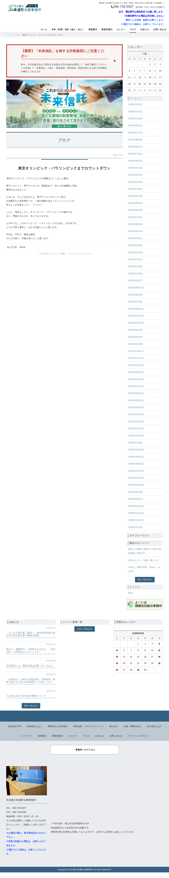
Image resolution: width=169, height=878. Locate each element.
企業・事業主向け (132, 731)
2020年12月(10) (136, 435)
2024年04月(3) (135, 175)
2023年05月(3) (135, 231)
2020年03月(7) (135, 499)
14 (145, 77)
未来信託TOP (14, 731)
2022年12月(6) (135, 266)
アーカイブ (136, 98)
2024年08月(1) (135, 147)
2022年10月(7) (135, 280)
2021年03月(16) (136, 414)
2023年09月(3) (135, 203)
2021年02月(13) (136, 421)
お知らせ (144, 29)
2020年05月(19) (136, 485)
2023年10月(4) (135, 196)
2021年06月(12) (136, 393)
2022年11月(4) (135, 273)
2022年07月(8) (135, 302)
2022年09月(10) (136, 287)
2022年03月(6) (135, 330)
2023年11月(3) (135, 189)
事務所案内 (106, 29)
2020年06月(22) (136, 478)
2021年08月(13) (136, 379)
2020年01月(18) (136, 513)
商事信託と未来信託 (58, 731)
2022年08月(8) (135, 295)
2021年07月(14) (136, 386)
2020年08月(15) (136, 464)
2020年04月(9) (135, 492)
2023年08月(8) (135, 210)
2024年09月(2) (135, 139)
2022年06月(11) (136, 309)
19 (134, 84)
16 (155, 77)
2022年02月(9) (135, 337)
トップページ (25, 741)
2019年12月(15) (136, 520)
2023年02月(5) (135, 252)
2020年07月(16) (136, 471)
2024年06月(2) (135, 161)
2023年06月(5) (135, 224)
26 (134, 90)
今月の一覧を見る (84, 629)
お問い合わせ (159, 29)
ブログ (133, 29)
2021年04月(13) (136, 407)
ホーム (44, 29)
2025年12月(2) (135, 118)
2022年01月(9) (135, 344)
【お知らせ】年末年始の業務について (27, 701)
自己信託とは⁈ (154, 731)
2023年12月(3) (135, 182)
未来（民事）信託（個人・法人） (67, 29)
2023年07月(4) (135, 217)
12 (134, 77)
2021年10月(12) (136, 365)
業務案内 (93, 29)
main (62, 254)
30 (155, 90)
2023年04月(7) (135, 238)
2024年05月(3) (135, 168)
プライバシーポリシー (139, 741)
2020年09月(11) (136, 457)
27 (139, 90)
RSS (130, 593)
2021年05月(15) (136, 400)
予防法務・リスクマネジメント (88, 731)
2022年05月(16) (136, 316)
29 (150, 90)
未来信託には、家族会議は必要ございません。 (29, 667)
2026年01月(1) (135, 111)
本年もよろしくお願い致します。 (144, 560)
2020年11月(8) (135, 442)
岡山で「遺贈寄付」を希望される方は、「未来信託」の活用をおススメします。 (31, 650)
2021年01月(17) (136, 428)
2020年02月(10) (136, 506)
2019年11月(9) (135, 527)
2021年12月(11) (136, 351)
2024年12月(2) (135, 132)
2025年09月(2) (135, 125)
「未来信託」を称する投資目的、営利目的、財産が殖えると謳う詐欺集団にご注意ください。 (31, 685)
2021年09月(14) (136, 372)
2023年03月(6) (135, 245)
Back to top (84, 721)
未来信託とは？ (34, 731)
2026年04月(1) (135, 104)
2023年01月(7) (135, 259)
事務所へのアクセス (85, 755)
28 (145, 90)
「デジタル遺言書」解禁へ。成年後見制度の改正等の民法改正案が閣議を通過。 (31, 634)
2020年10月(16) (136, 449)
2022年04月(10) (136, 323)
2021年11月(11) (136, 358)
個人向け (113, 731)
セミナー (121, 29)
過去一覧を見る (144, 579)
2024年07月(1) (135, 154)
